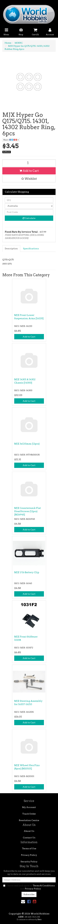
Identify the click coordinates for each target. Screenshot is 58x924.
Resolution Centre (29, 820)
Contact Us (29, 837)
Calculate (29, 218)
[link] (29, 901)
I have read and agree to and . (29, 887)
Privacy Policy (29, 855)
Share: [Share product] (11, 140)
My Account (29, 807)
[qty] (29, 200)
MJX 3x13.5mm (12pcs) (27, 443)
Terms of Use (29, 848)
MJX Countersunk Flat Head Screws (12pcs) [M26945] (27, 511)
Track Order (29, 814)
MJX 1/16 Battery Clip (26, 572)
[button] (29, 178)
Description (11, 248)
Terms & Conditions (44, 885)
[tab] (11, 248)
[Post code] (29, 212)
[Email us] (23, 901)
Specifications (31, 248)
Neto (39, 919)
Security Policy (29, 861)
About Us (29, 831)
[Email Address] (29, 879)
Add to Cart (29, 170)
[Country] (29, 206)
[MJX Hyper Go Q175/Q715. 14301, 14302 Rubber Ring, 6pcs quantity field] (29, 162)
